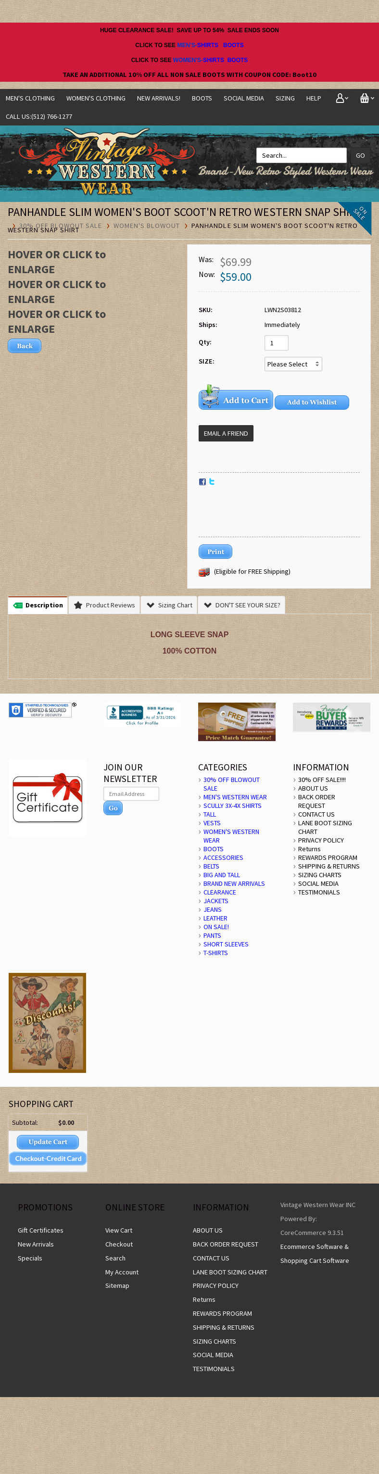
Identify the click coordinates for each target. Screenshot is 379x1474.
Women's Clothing (96, 98)
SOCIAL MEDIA (244, 98)
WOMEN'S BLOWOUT (147, 225)
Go (360, 155)
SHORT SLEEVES (226, 944)
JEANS (212, 909)
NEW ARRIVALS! (158, 98)
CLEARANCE (219, 892)
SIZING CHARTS (319, 874)
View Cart (118, 1230)
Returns (309, 848)
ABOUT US (313, 788)
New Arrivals (36, 1244)
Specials (30, 1258)
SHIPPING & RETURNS (329, 866)
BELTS (211, 866)
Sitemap (117, 1285)
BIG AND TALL (221, 874)
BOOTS (233, 45)
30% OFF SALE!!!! (322, 779)
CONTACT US (316, 814)
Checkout (119, 1244)
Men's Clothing (30, 98)
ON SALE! (216, 926)
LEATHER (215, 918)
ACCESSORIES (223, 857)
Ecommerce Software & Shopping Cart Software (314, 1253)
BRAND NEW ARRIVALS (234, 883)
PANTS (212, 935)
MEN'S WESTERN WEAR (235, 797)
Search (115, 1258)
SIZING (285, 98)
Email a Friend (226, 433)
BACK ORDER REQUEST (316, 801)
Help (313, 98)
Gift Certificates (40, 1230)
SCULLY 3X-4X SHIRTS (232, 805)
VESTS (212, 823)
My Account (122, 1272)
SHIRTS (207, 45)
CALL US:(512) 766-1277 (39, 116)
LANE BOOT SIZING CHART (230, 1272)
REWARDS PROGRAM (327, 857)
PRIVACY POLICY (321, 840)
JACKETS (215, 900)
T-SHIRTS (215, 952)
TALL (209, 814)
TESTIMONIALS (319, 892)
